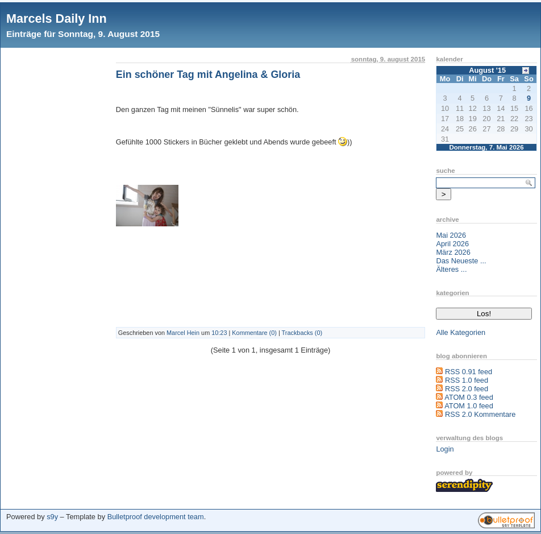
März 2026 (453, 252)
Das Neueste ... (461, 260)
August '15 (487, 70)
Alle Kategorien (460, 332)
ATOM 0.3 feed (468, 397)
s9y (52, 516)
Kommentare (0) (254, 332)
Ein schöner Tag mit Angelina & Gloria (208, 74)
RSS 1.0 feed (466, 380)
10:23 (219, 332)
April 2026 (452, 243)
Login (444, 449)
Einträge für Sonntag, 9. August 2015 (83, 34)
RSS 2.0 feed (466, 388)
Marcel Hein (183, 332)
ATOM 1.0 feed (468, 405)
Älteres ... (451, 269)
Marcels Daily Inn (56, 18)
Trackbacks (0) (302, 332)
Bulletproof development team (155, 516)
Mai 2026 (451, 235)
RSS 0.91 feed (468, 371)
